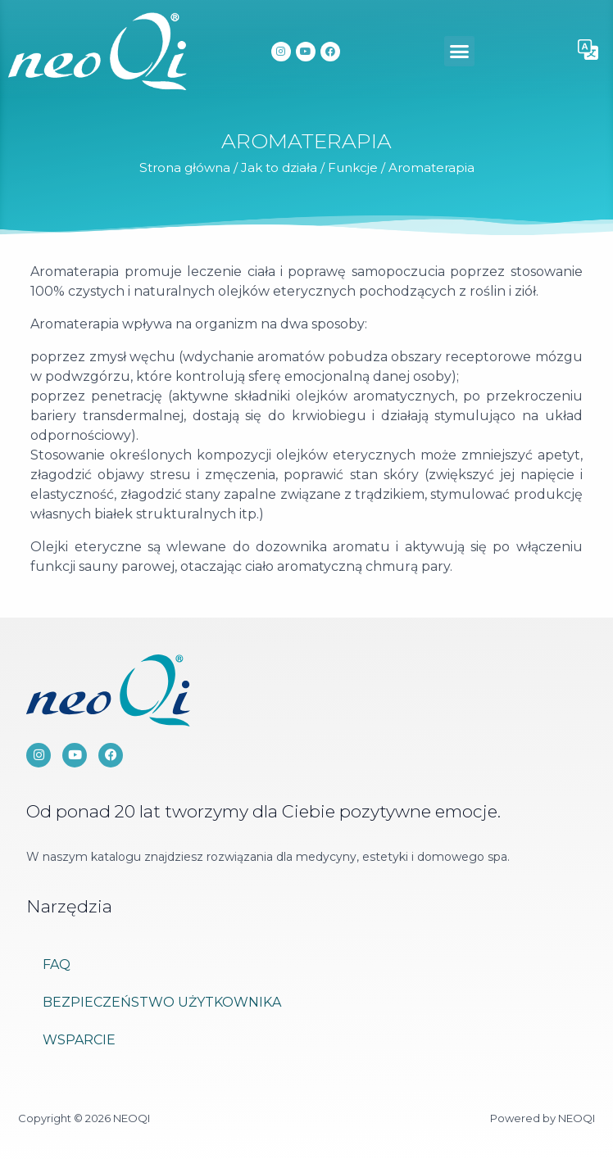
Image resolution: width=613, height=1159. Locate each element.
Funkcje (353, 167)
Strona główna (184, 167)
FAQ (56, 964)
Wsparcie (79, 1040)
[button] (459, 51)
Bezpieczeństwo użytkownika (162, 1002)
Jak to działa (279, 167)
